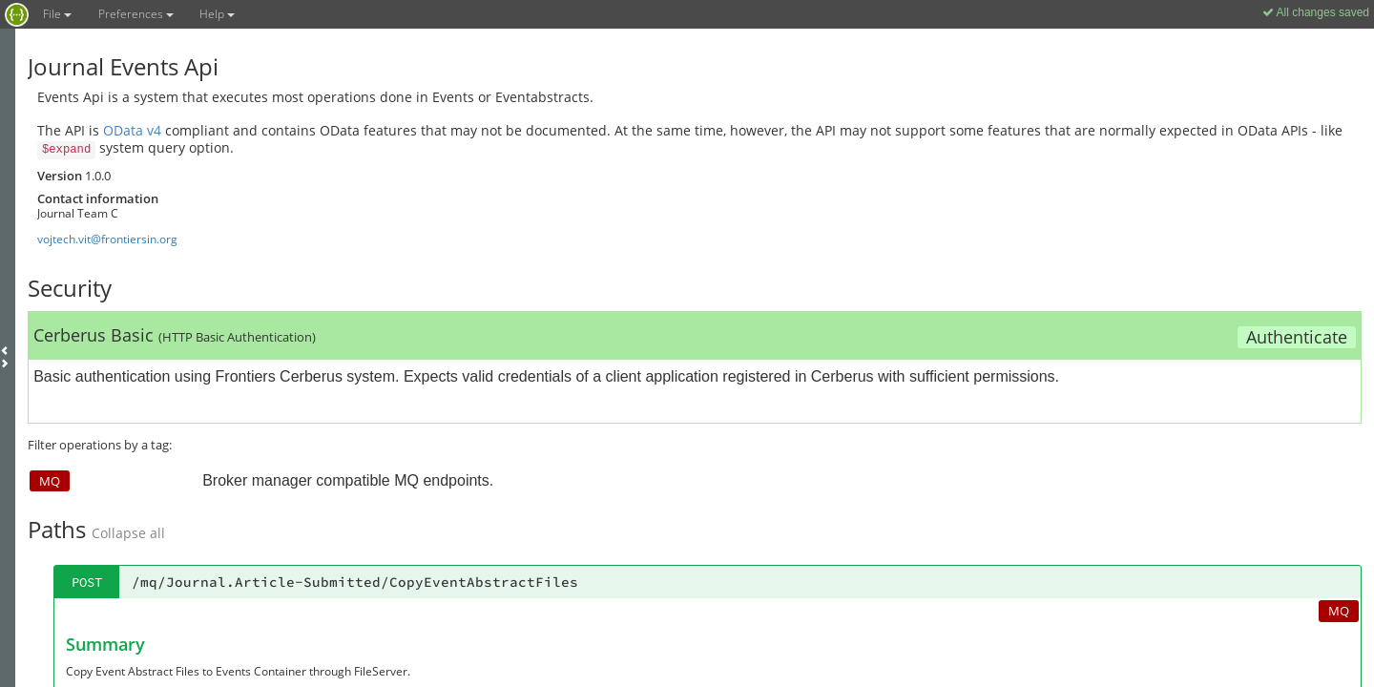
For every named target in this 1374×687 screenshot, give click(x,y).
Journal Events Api (123, 66)
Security (70, 287)
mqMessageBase (105, 506)
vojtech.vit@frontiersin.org (107, 238)
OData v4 (132, 130)
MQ (49, 355)
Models (67, 465)
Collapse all (128, 408)
